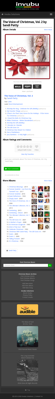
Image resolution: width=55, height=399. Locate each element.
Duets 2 (12, 236)
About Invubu (27, 293)
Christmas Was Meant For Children (19, 130)
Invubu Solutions (11, 14)
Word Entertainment (16, 104)
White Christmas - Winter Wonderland (20, 120)
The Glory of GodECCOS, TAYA (27, 323)
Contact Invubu (27, 297)
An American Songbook (17, 224)
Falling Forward (14, 239)
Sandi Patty (12, 98)
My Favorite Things (13, 111)
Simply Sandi (13, 199)
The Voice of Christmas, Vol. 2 (19, 201)
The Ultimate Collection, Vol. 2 (19, 206)
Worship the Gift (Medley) (15, 123)
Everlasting (13, 210)
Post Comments (12, 169)
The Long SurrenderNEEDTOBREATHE (27, 357)
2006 (10, 102)
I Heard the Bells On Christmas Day (19, 118)
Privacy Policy (27, 295)
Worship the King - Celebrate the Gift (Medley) (22, 109)
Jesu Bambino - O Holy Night (17, 135)
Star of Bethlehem (13, 132)
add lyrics (42, 109)
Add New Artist (27, 283)
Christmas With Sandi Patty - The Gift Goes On (25, 232)
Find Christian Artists (28, 276)
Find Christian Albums (27, 278)
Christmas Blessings (16, 187)
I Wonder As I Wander (14, 125)
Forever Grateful (14, 194)
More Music (48, 30)
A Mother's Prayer (15, 222)
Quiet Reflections (15, 196)
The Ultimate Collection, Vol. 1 (19, 215)
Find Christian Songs (27, 280)
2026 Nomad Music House (27, 349)
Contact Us (39, 396)
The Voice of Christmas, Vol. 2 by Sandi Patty (27, 82)
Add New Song (27, 288)
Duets (11, 234)
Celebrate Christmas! (16, 229)
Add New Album (27, 286)
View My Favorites (27, 154)
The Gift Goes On (13, 127)
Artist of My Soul (15, 227)
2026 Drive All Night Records (27, 383)
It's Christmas (13, 241)
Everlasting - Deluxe (16, 213)
